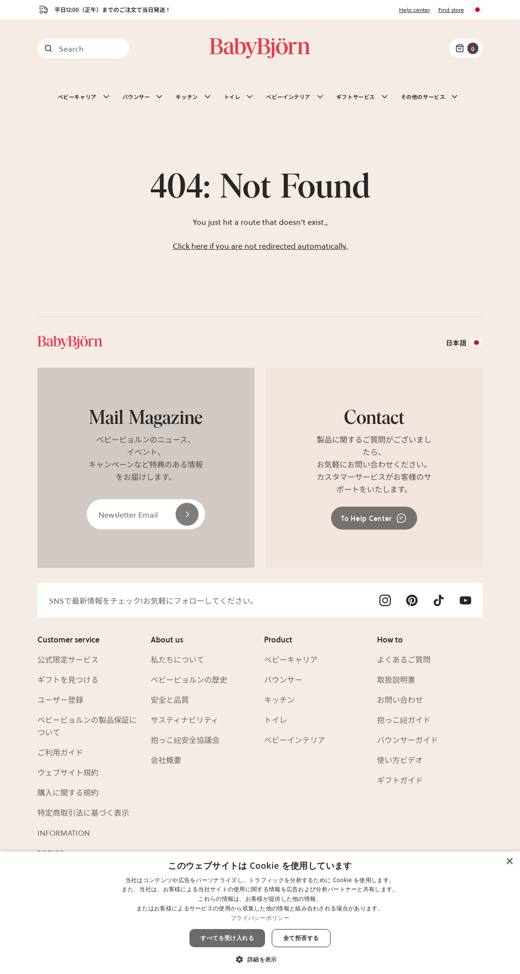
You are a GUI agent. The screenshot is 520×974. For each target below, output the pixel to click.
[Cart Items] (466, 48)
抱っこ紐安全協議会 (185, 739)
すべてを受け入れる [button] (227, 938)
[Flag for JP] (475, 9)
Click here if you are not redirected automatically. (260, 245)
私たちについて (177, 659)
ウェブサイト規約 (68, 772)
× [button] (509, 861)
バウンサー (283, 679)
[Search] (83, 48)
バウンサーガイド (407, 739)
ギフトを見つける (68, 679)
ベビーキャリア (291, 659)
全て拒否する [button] (301, 938)
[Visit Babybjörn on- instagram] (385, 600)
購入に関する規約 (68, 792)
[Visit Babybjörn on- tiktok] (438, 600)
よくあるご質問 (404, 659)
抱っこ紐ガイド (404, 719)
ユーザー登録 (60, 699)
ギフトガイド (400, 780)
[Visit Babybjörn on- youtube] (465, 600)
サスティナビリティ (185, 719)
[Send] (187, 514)
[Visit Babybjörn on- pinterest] (412, 600)
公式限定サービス (68, 659)
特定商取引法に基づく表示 (83, 812)
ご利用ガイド (60, 752)
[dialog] (260, 913)
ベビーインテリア (294, 739)
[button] (260, 958)
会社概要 (166, 759)
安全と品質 (170, 699)
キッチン (279, 699)
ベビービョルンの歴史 (189, 679)
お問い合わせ (400, 699)
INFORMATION (63, 832)
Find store (451, 9)
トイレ (275, 719)
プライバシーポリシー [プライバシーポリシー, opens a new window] (260, 918)
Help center (414, 9)
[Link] (260, 48)
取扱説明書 (396, 679)
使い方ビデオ (400, 759)
